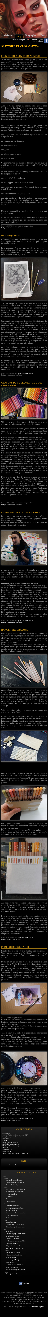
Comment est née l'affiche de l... (16, 1182)
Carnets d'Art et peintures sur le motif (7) (15, 1135)
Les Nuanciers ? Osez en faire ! (21, 512)
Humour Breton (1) (12, 1185)
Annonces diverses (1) (9, 1165)
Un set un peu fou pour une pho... (16, 1199)
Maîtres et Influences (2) (10, 1142)
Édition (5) (5, 1138)
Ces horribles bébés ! (12, 1205)
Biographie (30, 35)
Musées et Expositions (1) (10, 1146)
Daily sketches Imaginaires (14, 1255)
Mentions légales (37, 1306)
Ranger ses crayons (14, 630)
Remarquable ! (11, 235)
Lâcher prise (9, 1196)
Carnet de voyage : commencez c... (16, 1234)
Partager (25, 1283)
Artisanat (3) (6, 1133)
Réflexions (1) (6, 1151)
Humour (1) (6, 1140)
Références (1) (7, 1149)
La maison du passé (12, 1215)
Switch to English (19, 39)
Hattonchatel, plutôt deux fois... (15, 1227)
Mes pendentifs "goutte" (13, 1252)
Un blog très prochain (12, 1274)
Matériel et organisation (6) (10, 1144)
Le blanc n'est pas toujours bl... (15, 1241)
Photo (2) (5, 1148)
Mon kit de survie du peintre (20, 56)
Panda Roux (9, 1231)
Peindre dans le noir (15, 947)
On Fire (8, 1218)
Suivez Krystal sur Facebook (37, 40)
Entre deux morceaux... (13, 1238)
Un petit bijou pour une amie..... (16, 1191)
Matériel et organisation (25, 226)
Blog (19, 36)
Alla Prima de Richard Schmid (15, 1189)
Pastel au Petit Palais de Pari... (15, 1248)
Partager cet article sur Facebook (11, 228)
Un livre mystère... (11, 1257)
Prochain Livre (10, 1262)
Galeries (8, 35)
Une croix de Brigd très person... (16, 1269)
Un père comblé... (11, 1194)
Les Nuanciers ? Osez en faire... (15, 1224)
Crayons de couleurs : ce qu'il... (15, 1213)
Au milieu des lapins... (13, 1236)
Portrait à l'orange (11, 1210)
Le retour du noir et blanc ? (14, 1265)
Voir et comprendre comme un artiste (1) (15, 1153)
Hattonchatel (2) (11, 1222)
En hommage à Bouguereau (14, 1260)
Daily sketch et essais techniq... (15, 1246)
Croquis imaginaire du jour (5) (11, 1137)
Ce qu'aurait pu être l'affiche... (15, 1208)
